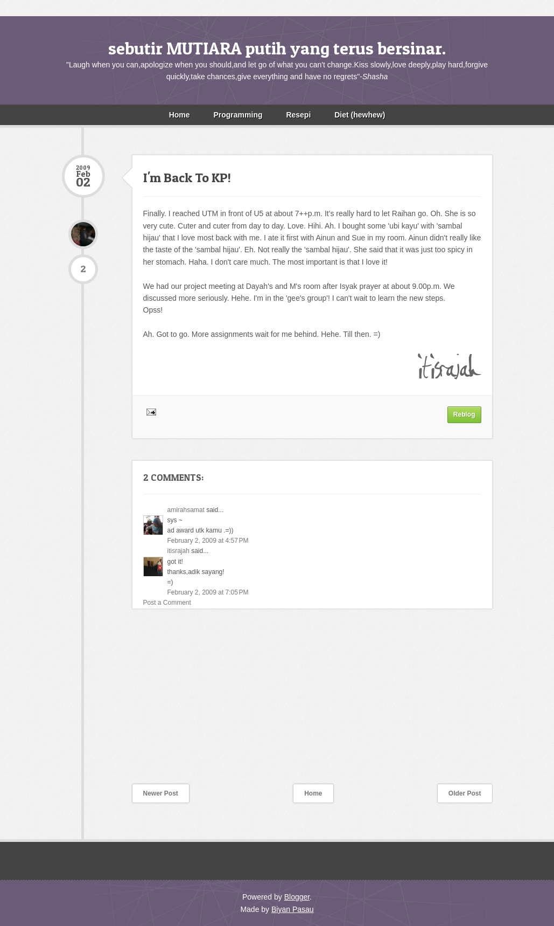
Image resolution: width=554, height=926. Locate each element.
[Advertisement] (142, 703)
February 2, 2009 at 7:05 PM (208, 592)
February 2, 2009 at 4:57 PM (208, 540)
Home (179, 114)
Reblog (464, 414)
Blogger (297, 897)
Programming (237, 114)
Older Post (464, 793)
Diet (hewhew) (359, 114)
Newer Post (160, 793)
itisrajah (178, 551)
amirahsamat (186, 510)
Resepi (298, 114)
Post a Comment (167, 602)
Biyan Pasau (292, 909)
